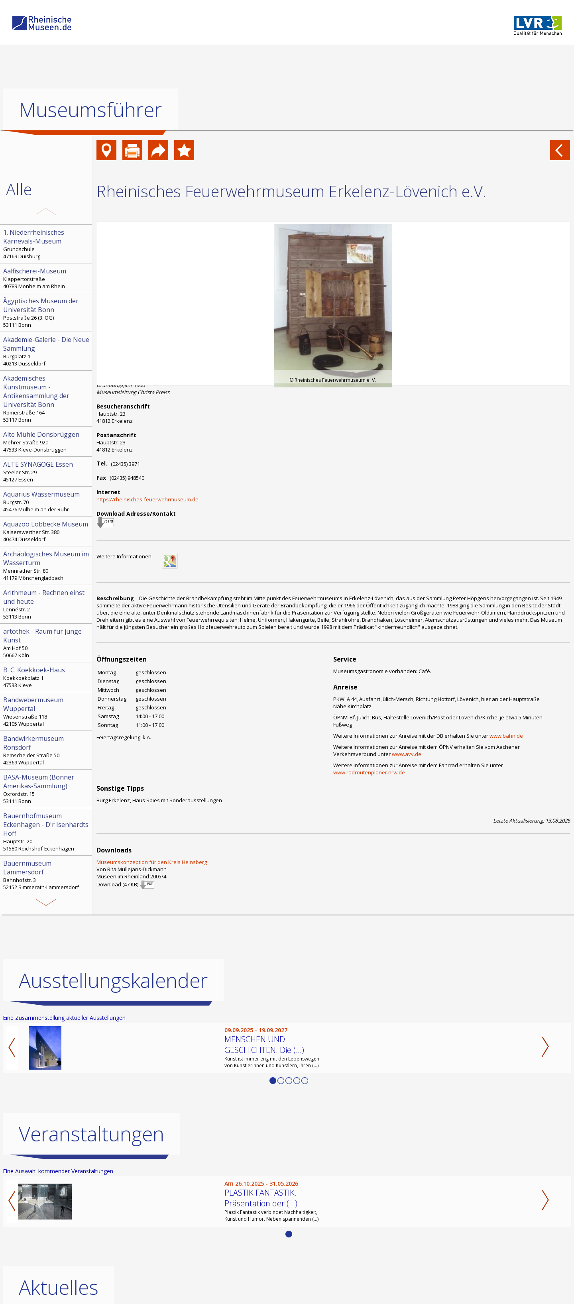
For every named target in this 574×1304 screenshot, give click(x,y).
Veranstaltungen (91, 1133)
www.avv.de (406, 754)
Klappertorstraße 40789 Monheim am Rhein (46, 278)
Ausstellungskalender (113, 980)
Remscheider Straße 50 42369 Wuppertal (46, 750)
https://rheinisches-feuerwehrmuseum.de (147, 499)
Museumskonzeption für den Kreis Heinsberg (151, 862)
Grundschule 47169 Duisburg (46, 244)
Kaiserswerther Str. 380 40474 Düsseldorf (46, 531)
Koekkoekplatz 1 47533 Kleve (46, 677)
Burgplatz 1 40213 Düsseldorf (46, 351)
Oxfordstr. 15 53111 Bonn (46, 789)
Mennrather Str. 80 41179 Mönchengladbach (46, 565)
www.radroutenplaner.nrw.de (369, 772)
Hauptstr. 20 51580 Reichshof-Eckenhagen (46, 831)
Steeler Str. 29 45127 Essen (46, 471)
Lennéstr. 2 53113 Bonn (46, 604)
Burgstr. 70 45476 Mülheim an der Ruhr (46, 501)
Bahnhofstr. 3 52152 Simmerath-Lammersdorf (46, 875)
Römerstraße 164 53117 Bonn (46, 398)
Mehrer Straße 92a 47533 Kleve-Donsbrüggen (46, 441)
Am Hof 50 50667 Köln (46, 643)
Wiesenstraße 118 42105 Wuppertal (46, 711)
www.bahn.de (506, 735)
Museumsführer (90, 109)
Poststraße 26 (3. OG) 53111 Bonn (46, 312)
